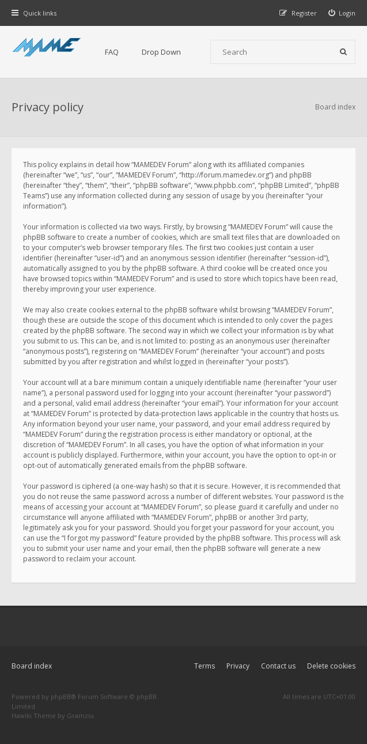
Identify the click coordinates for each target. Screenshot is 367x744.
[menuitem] (342, 13)
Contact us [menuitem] (278, 666)
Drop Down (161, 52)
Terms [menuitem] (204, 666)
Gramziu (80, 715)
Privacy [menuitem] (237, 666)
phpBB (61, 696)
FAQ (112, 52)
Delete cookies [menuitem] (331, 666)
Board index (32, 666)
